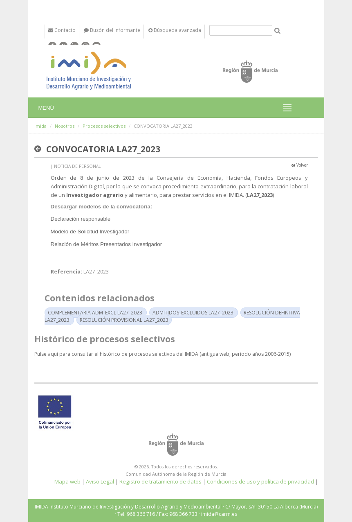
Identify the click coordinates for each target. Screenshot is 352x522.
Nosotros (64, 126)
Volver (299, 165)
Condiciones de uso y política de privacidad (260, 481)
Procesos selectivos (104, 126)
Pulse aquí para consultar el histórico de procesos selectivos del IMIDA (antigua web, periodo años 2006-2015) (162, 353)
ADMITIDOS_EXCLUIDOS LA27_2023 (192, 312)
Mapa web (67, 481)
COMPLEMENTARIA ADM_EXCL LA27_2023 (95, 312)
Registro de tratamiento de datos (160, 481)
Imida (40, 126)
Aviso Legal (100, 481)
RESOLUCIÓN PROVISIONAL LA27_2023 (124, 319)
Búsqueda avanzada (174, 30)
